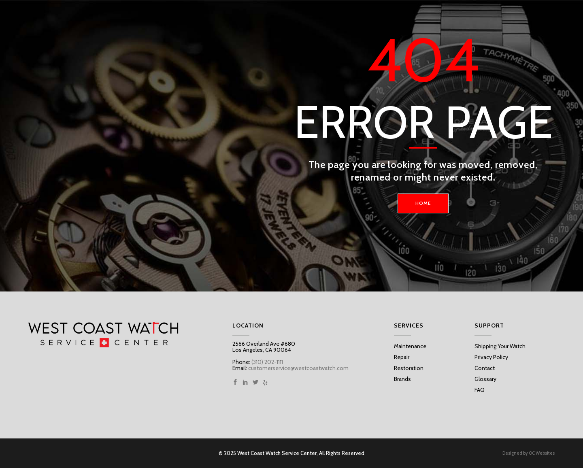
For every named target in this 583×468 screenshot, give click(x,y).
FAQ (479, 390)
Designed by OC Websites (528, 453)
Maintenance (410, 346)
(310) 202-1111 (266, 362)
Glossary (485, 379)
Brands (402, 379)
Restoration (408, 368)
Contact (484, 368)
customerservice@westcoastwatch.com (298, 368)
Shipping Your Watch (500, 346)
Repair (401, 357)
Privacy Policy (491, 357)
